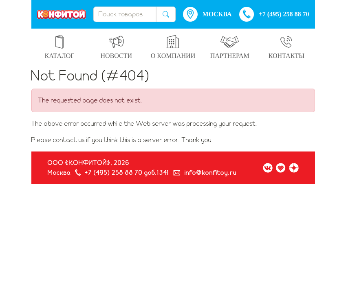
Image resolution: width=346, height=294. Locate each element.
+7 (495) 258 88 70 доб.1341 (127, 172)
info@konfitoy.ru (211, 172)
